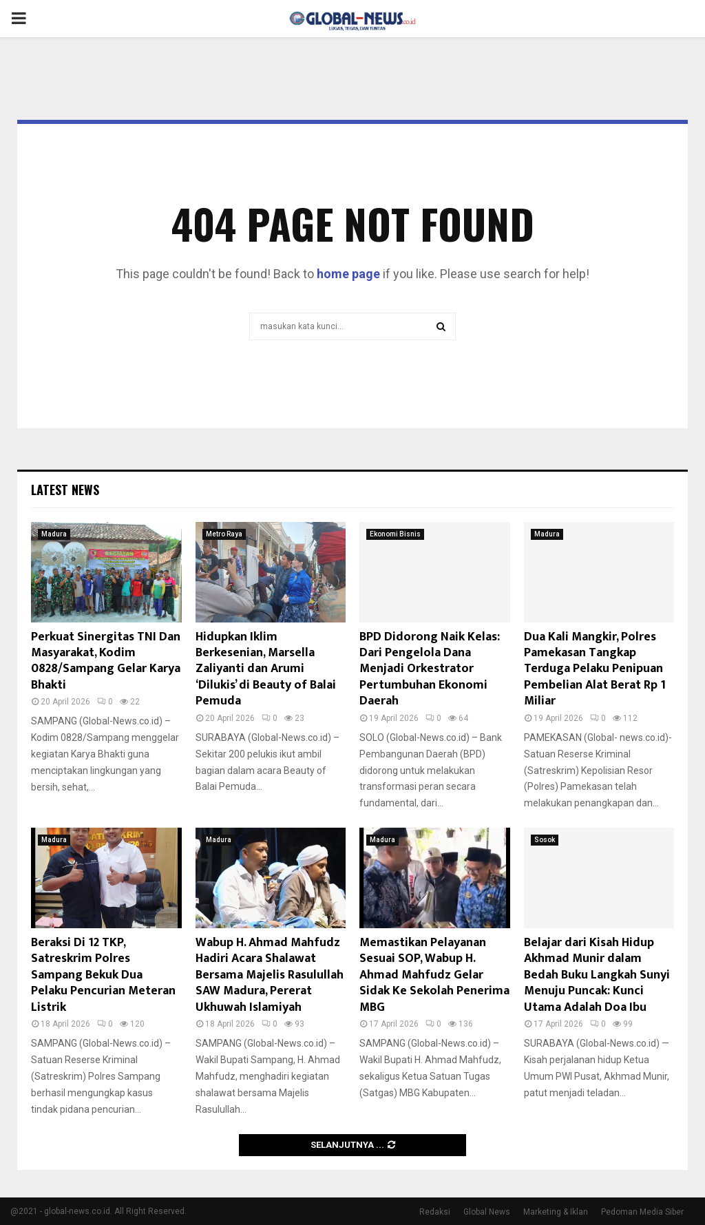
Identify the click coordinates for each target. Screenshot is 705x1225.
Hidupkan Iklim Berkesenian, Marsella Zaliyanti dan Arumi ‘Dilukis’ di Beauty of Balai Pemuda (266, 669)
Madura (54, 534)
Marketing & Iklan (555, 1212)
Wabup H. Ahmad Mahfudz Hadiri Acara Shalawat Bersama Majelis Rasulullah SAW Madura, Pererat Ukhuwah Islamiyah (270, 975)
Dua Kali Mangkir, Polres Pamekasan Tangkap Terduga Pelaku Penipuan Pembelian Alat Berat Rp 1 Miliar (595, 669)
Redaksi (434, 1212)
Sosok (544, 840)
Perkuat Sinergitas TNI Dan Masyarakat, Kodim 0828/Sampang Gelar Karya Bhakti (105, 661)
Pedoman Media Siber (642, 1212)
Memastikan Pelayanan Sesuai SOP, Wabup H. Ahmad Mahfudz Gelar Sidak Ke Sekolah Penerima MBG (434, 975)
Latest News (65, 490)
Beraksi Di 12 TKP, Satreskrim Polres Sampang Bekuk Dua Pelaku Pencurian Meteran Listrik (103, 975)
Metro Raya (224, 534)
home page (348, 273)
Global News (486, 1212)
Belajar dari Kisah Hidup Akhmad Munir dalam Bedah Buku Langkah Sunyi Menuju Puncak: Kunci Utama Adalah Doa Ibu (597, 975)
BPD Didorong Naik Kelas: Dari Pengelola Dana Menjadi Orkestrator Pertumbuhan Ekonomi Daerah (429, 669)
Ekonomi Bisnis (395, 534)
